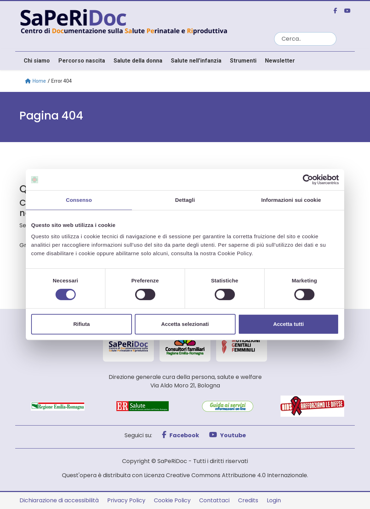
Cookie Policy (172, 500)
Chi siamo (37, 60)
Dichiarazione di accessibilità (59, 500)
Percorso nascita (81, 60)
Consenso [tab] (79, 200)
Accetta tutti (288, 324)
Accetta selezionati (185, 324)
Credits (248, 500)
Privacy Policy (126, 500)
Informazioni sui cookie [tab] (291, 200)
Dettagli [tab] (185, 200)
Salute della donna (138, 60)
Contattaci (214, 500)
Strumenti (243, 60)
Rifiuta (81, 324)
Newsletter (280, 60)
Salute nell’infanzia (196, 60)
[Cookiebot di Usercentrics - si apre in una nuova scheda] (308, 179)
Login (274, 500)
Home (35, 81)
